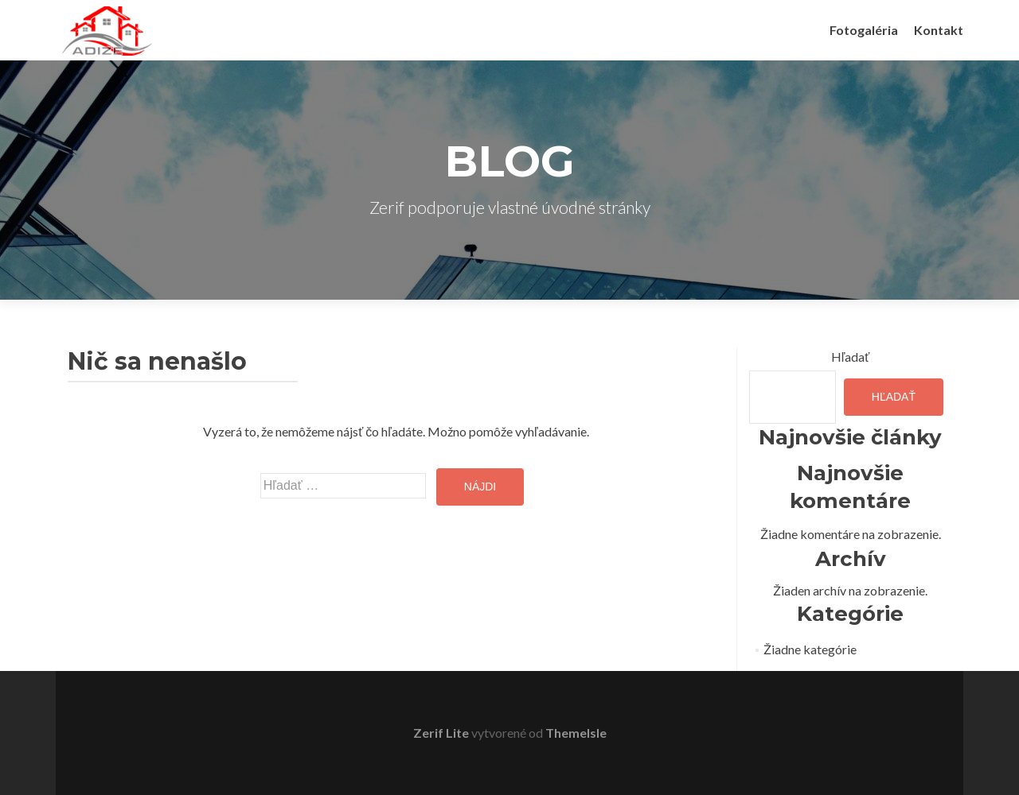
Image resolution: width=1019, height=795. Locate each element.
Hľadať (850, 356)
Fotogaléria (864, 29)
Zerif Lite (442, 732)
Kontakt (938, 29)
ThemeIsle (576, 732)
